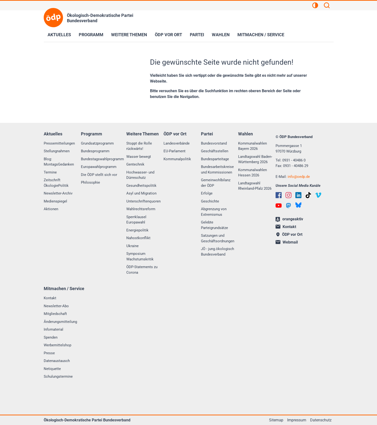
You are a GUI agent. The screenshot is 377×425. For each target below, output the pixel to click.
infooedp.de (299, 176)
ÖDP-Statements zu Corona (141, 270)
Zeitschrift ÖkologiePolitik (56, 183)
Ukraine (132, 246)
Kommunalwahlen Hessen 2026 (252, 173)
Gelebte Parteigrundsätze (214, 225)
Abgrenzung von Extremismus (214, 212)
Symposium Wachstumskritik (140, 256)
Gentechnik (135, 164)
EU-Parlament (174, 151)
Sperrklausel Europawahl (136, 220)
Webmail (287, 242)
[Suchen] (327, 6)
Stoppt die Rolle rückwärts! (139, 146)
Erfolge (207, 193)
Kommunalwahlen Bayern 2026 (252, 146)
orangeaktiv (289, 219)
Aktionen (51, 209)
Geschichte (210, 201)
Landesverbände (177, 143)
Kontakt (50, 298)
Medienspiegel (55, 201)
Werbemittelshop (57, 345)
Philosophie (90, 182)
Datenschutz (321, 420)
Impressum (296, 420)
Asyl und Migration (141, 193)
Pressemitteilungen (59, 143)
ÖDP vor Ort (168, 34)
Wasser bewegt (138, 156)
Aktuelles (59, 34)
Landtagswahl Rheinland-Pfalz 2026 (254, 186)
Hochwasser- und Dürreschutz (140, 175)
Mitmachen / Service (260, 34)
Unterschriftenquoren (143, 201)
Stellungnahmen (57, 151)
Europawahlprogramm (98, 167)
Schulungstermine (58, 376)
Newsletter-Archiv (58, 193)
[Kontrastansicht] (315, 6)
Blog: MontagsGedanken (59, 162)
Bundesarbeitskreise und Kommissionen (217, 169)
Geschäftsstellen (214, 151)
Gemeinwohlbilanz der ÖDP (215, 183)
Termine (50, 172)
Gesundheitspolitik (141, 185)
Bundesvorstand (214, 143)
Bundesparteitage (215, 159)
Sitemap (276, 420)
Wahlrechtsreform (140, 209)
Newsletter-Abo (56, 306)
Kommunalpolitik (177, 159)
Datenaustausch (57, 361)
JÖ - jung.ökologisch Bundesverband (217, 252)
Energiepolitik (137, 230)
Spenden (50, 337)
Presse (49, 353)
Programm (91, 34)
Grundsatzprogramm (97, 143)
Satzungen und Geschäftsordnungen (217, 238)
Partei (197, 34)
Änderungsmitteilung (60, 322)
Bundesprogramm (95, 151)
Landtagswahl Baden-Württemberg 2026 (255, 159)
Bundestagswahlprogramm (102, 159)
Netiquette (52, 369)
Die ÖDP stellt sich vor (99, 175)
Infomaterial (53, 329)
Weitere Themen (129, 34)
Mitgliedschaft (55, 314)
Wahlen (221, 34)
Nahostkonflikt (138, 238)
